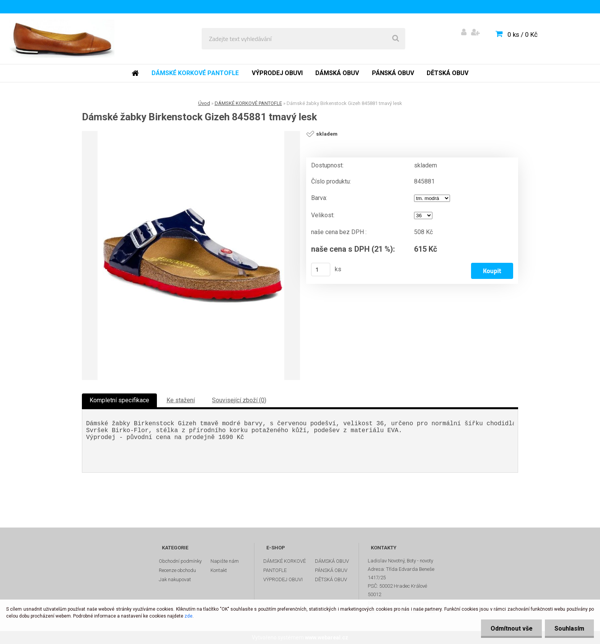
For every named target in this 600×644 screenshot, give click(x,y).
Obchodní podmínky (180, 561)
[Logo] (61, 39)
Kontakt (218, 570)
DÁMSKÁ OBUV (332, 561)
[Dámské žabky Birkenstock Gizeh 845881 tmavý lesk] (191, 255)
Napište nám (224, 561)
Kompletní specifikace (119, 400)
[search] (395, 38)
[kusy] (320, 269)
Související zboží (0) (239, 400)
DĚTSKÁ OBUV (331, 579)
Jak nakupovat (175, 579)
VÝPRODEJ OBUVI (283, 579)
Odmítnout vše (511, 628)
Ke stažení (180, 400)
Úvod (204, 103)
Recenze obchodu (177, 570)
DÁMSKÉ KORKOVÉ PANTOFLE (248, 103)
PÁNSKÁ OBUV (331, 570)
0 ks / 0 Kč (522, 34)
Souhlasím (569, 628)
